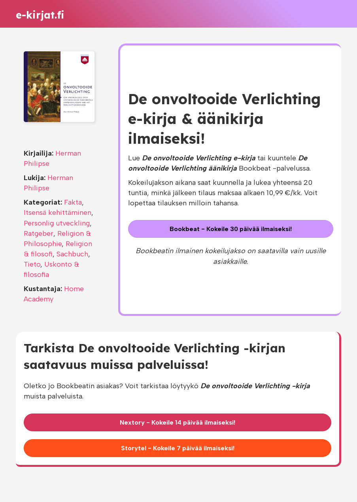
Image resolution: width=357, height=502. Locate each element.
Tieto (32, 264)
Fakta (73, 202)
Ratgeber (38, 233)
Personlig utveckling (57, 223)
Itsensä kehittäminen (57, 212)
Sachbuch (72, 254)
